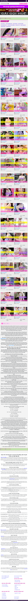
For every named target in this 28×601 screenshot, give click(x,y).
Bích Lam (7, 95)
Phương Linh (20, 153)
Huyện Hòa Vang (4, 596)
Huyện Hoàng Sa (16, 596)
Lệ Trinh (20, 66)
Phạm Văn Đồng (17, 580)
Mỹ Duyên (7, 226)
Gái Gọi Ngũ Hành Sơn (19, 583)
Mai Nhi (7, 285)
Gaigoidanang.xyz (3, 338)
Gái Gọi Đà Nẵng (4, 21)
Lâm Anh (21, 110)
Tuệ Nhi (20, 95)
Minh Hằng (7, 36)
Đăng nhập (25, 3)
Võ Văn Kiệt (4, 595)
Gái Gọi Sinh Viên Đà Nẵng (18, 575)
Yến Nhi (20, 300)
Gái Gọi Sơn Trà (5, 591)
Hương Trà (7, 51)
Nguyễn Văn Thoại (18, 584)
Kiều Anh (21, 81)
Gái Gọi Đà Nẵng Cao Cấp (5, 575)
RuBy (7, 110)
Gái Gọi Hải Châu (18, 578)
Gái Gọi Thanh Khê (18, 591)
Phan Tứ (16, 588)
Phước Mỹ (3, 594)
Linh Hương (20, 315)
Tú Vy (21, 211)
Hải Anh (7, 270)
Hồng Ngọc (7, 255)
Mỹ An (7, 81)
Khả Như (7, 166)
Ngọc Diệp (21, 226)
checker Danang (11, 345)
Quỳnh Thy (21, 255)
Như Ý (7, 66)
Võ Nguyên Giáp (17, 589)
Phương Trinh (21, 51)
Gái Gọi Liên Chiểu (6, 583)
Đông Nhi (7, 196)
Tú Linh (20, 36)
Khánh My (21, 285)
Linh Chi (7, 211)
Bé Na (21, 125)
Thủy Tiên (21, 270)
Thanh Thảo (20, 139)
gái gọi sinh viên (12, 478)
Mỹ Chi (7, 240)
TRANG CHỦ (3, 18)
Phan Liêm (16, 587)
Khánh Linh (21, 196)
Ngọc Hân (21, 166)
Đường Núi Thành (17, 581)
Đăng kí (21, 3)
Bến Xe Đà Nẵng (4, 38)
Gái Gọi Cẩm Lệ (4, 578)
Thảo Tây (7, 300)
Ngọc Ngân (21, 181)
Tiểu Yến (7, 125)
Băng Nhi (7, 139)
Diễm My (21, 240)
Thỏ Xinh (7, 315)
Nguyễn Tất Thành (4, 257)
